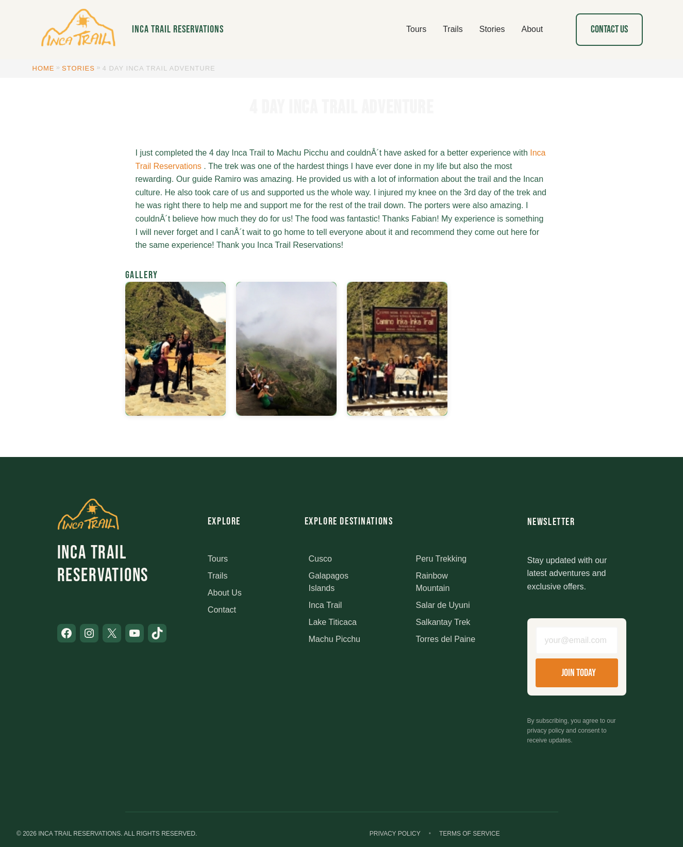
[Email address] (577, 640)
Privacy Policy (395, 833)
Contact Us (609, 29)
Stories (78, 68)
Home (43, 68)
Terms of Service (469, 833)
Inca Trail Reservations (178, 29)
